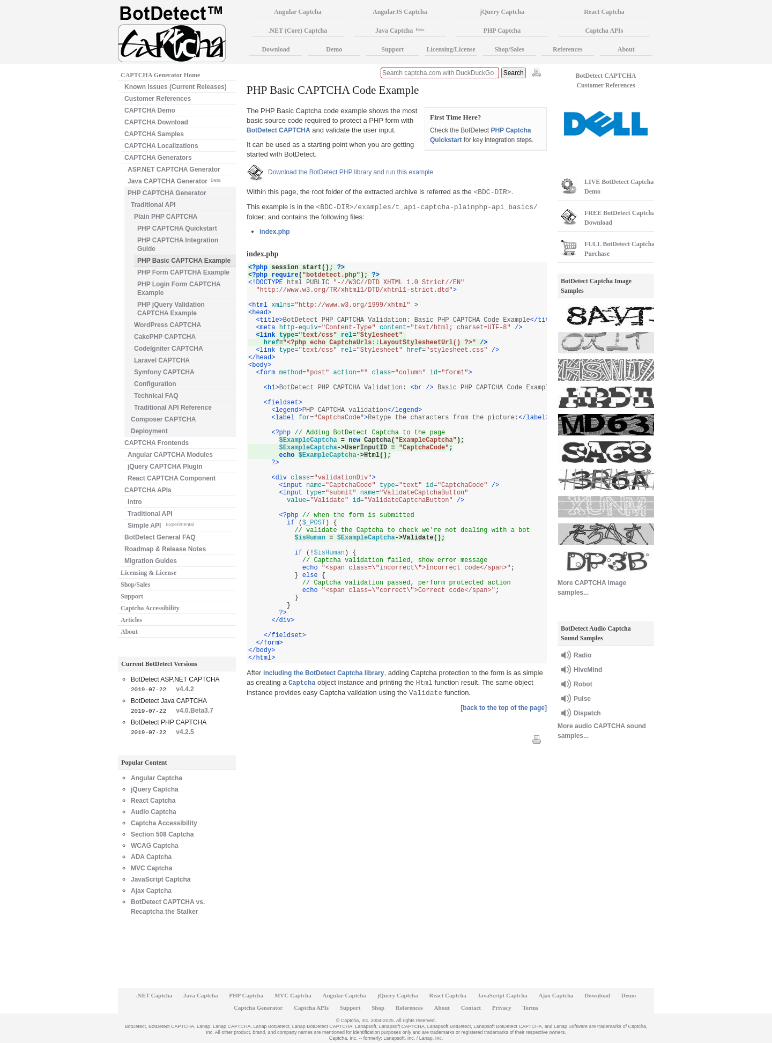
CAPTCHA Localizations (161, 146)
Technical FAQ (156, 396)
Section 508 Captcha (162, 834)
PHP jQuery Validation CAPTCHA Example (171, 309)
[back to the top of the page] (504, 708)
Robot (583, 684)
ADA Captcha (151, 857)
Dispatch (587, 713)
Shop (378, 1007)
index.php (274, 231)
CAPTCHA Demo (149, 110)
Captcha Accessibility (150, 608)
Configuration (155, 384)
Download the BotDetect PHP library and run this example (350, 172)
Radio (582, 655)
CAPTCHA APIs (148, 490)
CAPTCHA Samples (154, 134)
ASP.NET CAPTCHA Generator (174, 169)
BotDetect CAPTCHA (278, 130)
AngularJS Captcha (400, 12)
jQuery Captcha (155, 789)
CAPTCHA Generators (158, 157)
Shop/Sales (135, 584)
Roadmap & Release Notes (165, 549)
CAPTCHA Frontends (156, 443)
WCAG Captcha (155, 845)
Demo (334, 49)
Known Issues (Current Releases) (175, 87)
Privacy (501, 1007)
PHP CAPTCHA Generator (167, 193)
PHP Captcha (502, 30)
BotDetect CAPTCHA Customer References (606, 80)
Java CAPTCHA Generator (174, 180)
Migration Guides (150, 561)
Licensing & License (148, 572)
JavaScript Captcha (160, 879)
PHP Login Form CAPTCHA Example (179, 288)
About (129, 631)
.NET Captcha (154, 995)
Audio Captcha (153, 812)
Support (132, 596)
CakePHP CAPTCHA (165, 337)
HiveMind (588, 670)
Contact (471, 1007)
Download (276, 49)
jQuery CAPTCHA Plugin (165, 466)
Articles (131, 620)
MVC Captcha (151, 868)
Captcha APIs (604, 30)
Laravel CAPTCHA (162, 360)
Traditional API (153, 205)
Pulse (582, 698)
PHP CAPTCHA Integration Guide (177, 244)
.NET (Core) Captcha (297, 30)
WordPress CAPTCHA (167, 325)
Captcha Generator (258, 1007)
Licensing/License (450, 49)
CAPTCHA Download (156, 122)
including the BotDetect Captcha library (323, 673)
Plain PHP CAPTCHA (165, 216)
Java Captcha (400, 30)
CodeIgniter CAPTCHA (168, 348)
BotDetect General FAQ (160, 537)
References (568, 49)
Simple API (161, 524)
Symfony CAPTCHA (164, 372)
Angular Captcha (156, 778)
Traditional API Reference (173, 407)
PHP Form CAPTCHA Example (183, 272)
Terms (531, 1007)
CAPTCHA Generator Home (160, 75)
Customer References (157, 98)
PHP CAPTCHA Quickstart (177, 228)
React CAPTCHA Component (172, 478)
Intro (135, 502)
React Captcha (153, 800)
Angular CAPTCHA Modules (170, 454)
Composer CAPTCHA (163, 419)
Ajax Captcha (151, 890)
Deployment (149, 431)
